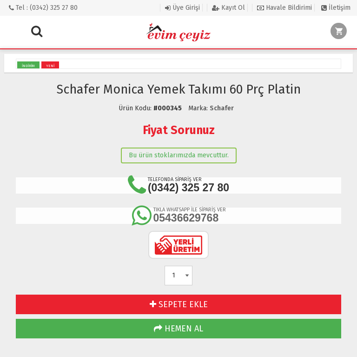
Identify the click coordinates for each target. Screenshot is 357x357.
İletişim (335, 8)
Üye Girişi (182, 8)
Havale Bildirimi (284, 8)
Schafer (222, 108)
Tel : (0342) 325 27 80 (43, 8)
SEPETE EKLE (179, 304)
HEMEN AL (178, 328)
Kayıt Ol (228, 8)
